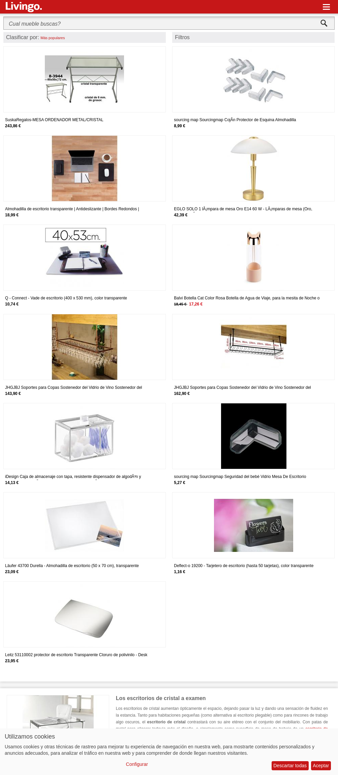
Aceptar (321, 765)
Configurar (137, 764)
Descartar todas (290, 765)
